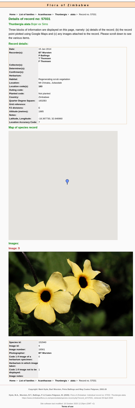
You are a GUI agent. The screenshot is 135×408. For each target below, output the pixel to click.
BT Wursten (45, 52)
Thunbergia (61, 14)
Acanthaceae (44, 14)
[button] (67, 182)
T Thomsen (45, 58)
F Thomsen (45, 61)
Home (12, 14)
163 (40, 86)
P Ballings (44, 55)
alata (72, 14)
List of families (26, 14)
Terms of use (67, 406)
